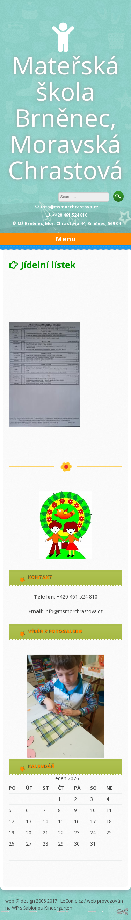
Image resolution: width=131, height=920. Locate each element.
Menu (66, 239)
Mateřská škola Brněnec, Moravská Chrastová (65, 117)
